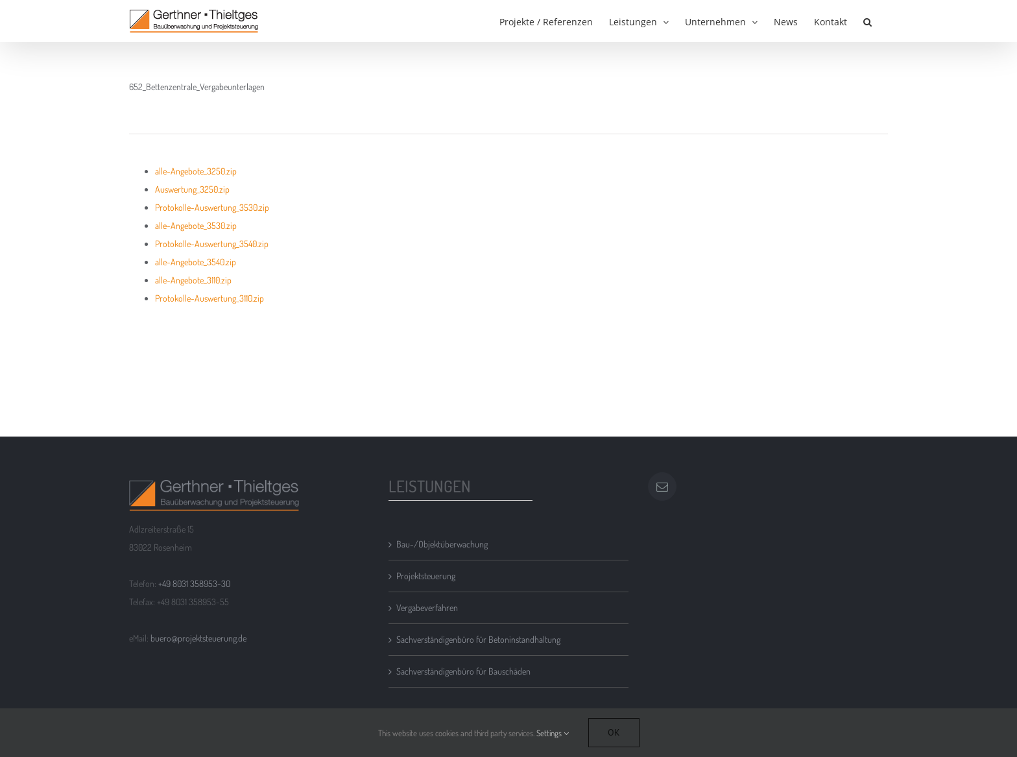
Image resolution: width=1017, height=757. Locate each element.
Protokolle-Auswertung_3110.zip (209, 298)
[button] (867, 21)
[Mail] (662, 486)
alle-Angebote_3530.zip (196, 225)
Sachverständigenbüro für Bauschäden (463, 671)
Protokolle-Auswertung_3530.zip (212, 207)
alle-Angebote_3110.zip (193, 279)
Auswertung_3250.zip (192, 189)
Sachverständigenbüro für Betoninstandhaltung (478, 639)
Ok (614, 732)
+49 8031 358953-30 (194, 583)
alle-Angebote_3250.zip (196, 170)
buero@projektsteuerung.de (198, 637)
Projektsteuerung (425, 575)
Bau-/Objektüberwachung (442, 543)
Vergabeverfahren (427, 607)
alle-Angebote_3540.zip (195, 261)
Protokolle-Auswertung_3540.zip (212, 243)
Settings (552, 733)
